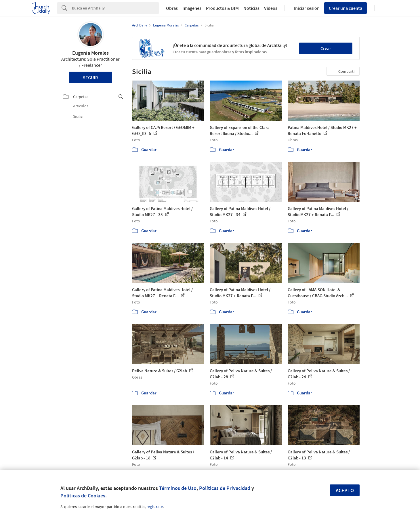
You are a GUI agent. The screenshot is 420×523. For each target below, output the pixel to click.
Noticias (251, 8)
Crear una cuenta (345, 8)
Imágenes (191, 8)
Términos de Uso (177, 488)
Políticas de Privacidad (224, 488)
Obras (172, 8)
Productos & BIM (222, 8)
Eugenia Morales (90, 52)
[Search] (115, 8)
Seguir (90, 77)
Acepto (345, 490)
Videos (270, 8)
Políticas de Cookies (82, 495)
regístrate (154, 506)
